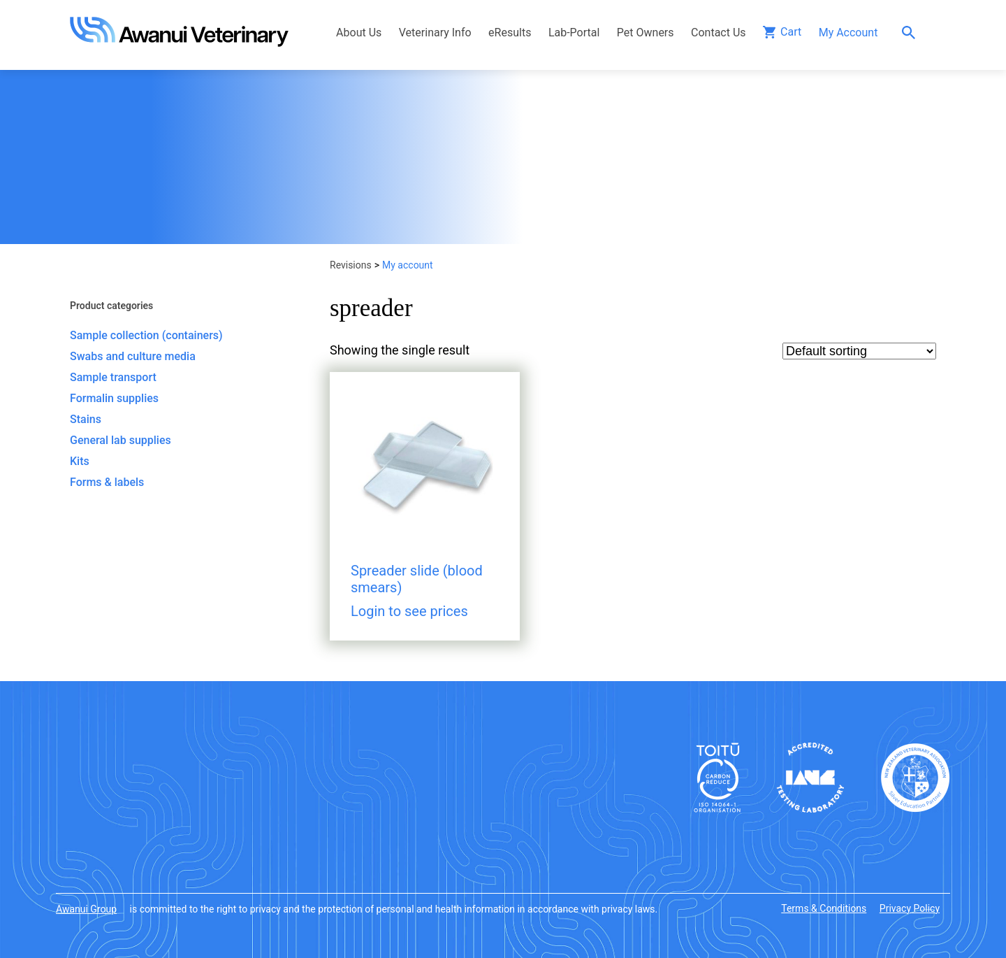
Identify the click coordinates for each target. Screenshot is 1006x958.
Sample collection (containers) (146, 335)
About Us (358, 32)
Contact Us (718, 32)
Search (912, 32)
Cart (790, 31)
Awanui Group (86, 909)
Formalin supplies (114, 398)
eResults (509, 32)
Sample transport (113, 377)
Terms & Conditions (823, 908)
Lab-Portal (573, 32)
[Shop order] (859, 351)
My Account (848, 32)
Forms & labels (107, 482)
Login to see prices (409, 611)
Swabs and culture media (133, 356)
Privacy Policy (910, 908)
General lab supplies (120, 440)
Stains (85, 419)
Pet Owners (645, 32)
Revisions (351, 265)
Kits (79, 461)
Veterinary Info (435, 32)
